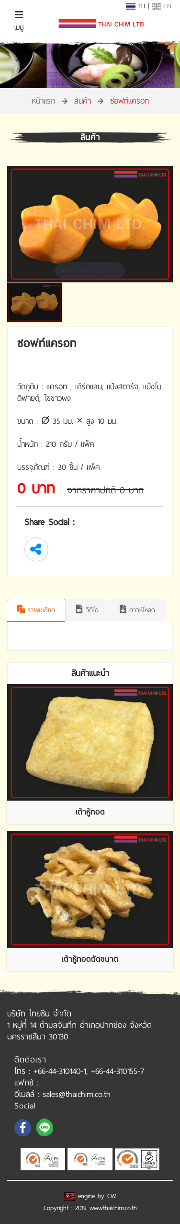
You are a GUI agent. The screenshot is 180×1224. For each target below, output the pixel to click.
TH (135, 6)
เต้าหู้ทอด (90, 811)
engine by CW (90, 1195)
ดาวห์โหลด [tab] (137, 610)
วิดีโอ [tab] (87, 610)
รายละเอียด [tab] (36, 610)
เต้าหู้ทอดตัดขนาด (90, 959)
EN (161, 6)
